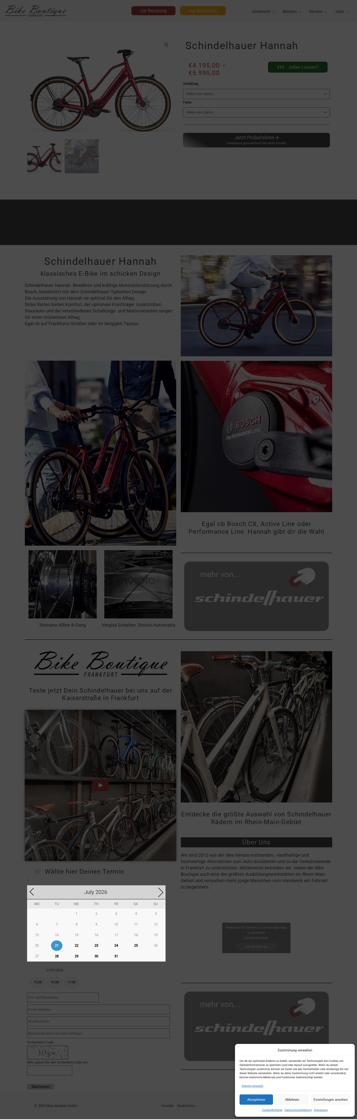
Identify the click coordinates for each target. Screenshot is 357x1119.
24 (116, 945)
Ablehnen (292, 1100)
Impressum (321, 1110)
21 (57, 945)
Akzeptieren (256, 1100)
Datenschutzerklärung (298, 1110)
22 (76, 945)
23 (96, 945)
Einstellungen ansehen (331, 1100)
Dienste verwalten (252, 1086)
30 (96, 956)
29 (76, 956)
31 (116, 956)
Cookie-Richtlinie (272, 1110)
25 (136, 945)
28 (57, 956)
